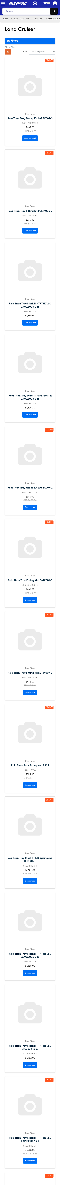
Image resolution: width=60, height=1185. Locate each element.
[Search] (29, 11)
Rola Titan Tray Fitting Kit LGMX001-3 (30, 580)
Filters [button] (12, 40)
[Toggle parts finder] (35, 3)
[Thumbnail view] (8, 52)
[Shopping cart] (45, 3)
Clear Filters (11, 47)
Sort (25, 52)
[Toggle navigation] (3, 3)
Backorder (30, 507)
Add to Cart (30, 138)
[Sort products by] (42, 52)
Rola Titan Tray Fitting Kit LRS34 (30, 765)
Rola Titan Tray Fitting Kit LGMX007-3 (30, 673)
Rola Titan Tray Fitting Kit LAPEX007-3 (30, 118)
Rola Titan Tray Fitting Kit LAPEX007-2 (30, 487)
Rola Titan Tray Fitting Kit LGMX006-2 (30, 211)
